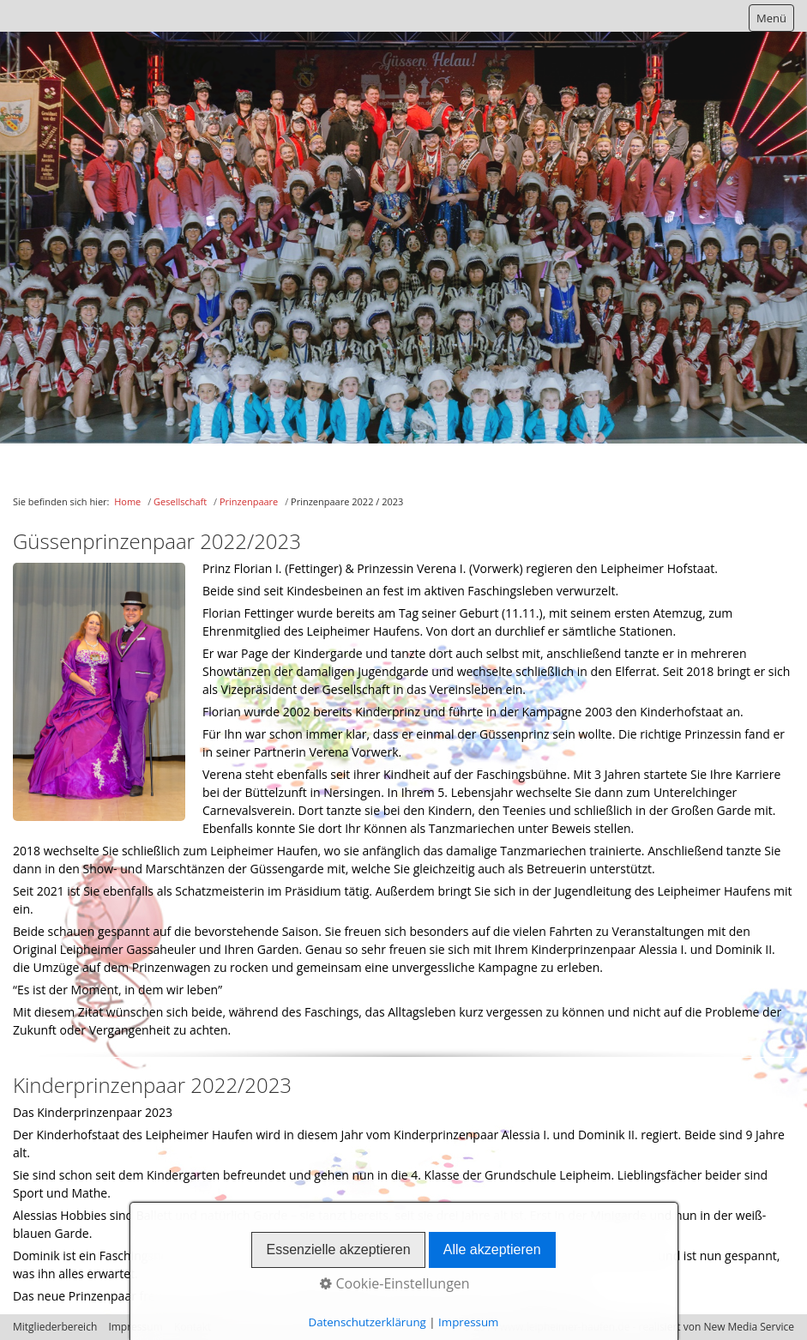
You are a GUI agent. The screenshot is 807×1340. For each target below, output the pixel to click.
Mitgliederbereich (55, 1326)
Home (127, 501)
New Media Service (748, 1326)
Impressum (135, 1326)
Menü (771, 18)
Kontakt (192, 1326)
